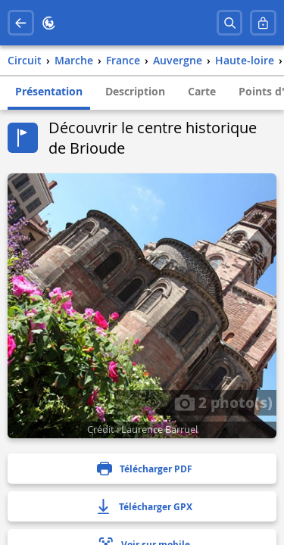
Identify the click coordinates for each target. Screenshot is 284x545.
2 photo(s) (223, 402)
